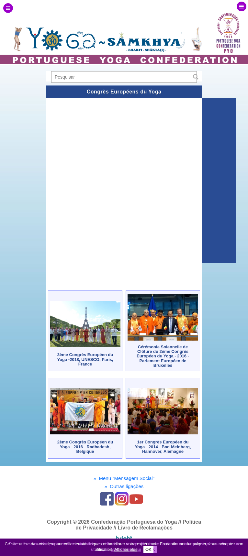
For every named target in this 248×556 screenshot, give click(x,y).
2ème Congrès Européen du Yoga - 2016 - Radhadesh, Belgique (85, 447)
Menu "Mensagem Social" (124, 478)
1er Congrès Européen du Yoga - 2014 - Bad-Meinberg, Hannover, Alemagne (163, 447)
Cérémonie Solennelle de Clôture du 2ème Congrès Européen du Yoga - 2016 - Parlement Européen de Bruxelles (163, 356)
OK (148, 549)
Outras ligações (124, 486)
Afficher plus (125, 549)
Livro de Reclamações (145, 527)
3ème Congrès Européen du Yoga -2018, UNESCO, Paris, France (85, 359)
